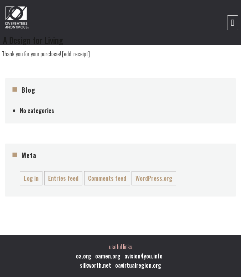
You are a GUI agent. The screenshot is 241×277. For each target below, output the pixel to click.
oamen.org (107, 256)
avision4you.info (143, 256)
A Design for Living (33, 40)
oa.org (83, 256)
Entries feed (63, 178)
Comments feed (107, 178)
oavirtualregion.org (138, 265)
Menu (232, 22)
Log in (31, 178)
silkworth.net (95, 265)
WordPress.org (153, 178)
